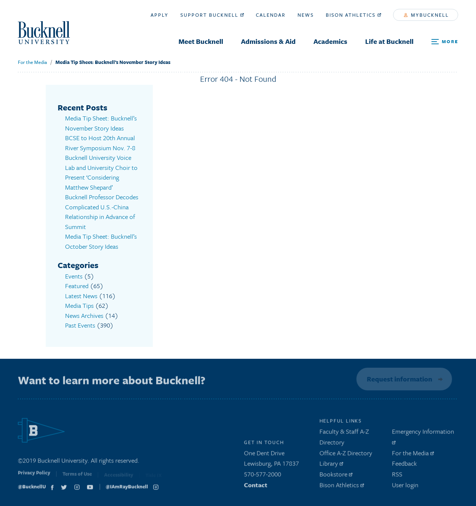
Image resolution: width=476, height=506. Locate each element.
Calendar (271, 14)
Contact (255, 486)
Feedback (404, 465)
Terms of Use (77, 476)
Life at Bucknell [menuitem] (389, 41)
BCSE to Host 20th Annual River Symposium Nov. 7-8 (100, 142)
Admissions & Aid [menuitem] (268, 41)
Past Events (80, 325)
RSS (397, 476)
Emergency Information (423, 437)
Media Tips (79, 305)
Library (331, 465)
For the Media (32, 62)
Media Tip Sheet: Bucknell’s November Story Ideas (112, 62)
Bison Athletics (353, 14)
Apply (159, 14)
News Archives (84, 315)
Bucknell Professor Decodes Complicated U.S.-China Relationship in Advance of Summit (101, 211)
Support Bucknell (212, 14)
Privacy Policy (34, 476)
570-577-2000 (262, 476)
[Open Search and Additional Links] (444, 42)
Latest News (81, 295)
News (306, 14)
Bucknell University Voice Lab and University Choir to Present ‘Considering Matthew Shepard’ (101, 172)
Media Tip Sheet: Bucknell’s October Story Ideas (101, 241)
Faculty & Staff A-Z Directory (344, 438)
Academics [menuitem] (330, 41)
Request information (398, 379)
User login (405, 486)
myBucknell (426, 15)
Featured (77, 285)
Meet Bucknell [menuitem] (200, 41)
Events (74, 276)
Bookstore (336, 476)
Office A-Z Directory (345, 454)
